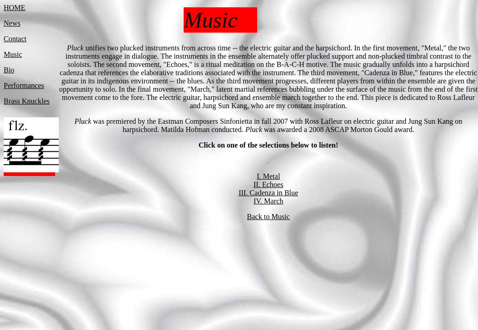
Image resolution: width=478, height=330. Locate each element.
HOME (14, 7)
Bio (9, 70)
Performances (24, 85)
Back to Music (268, 216)
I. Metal (268, 176)
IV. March (268, 201)
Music (13, 54)
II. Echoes (268, 184)
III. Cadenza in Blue (268, 193)
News (12, 23)
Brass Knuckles (27, 101)
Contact (15, 39)
